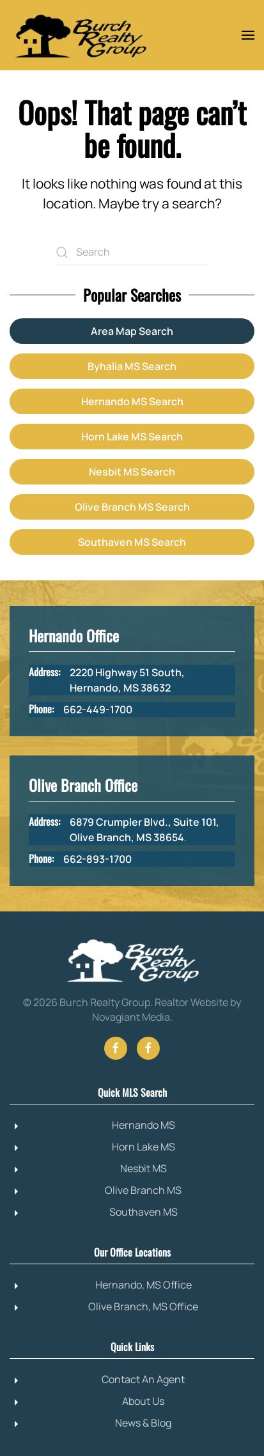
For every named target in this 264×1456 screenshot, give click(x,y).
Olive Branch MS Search (132, 507)
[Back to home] (80, 35)
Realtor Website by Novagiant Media (167, 1009)
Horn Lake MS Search (132, 437)
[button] (248, 35)
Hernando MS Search (132, 401)
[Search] (132, 252)
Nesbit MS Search (132, 472)
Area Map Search (132, 331)
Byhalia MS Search (132, 366)
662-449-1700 (97, 709)
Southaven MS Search (132, 542)
